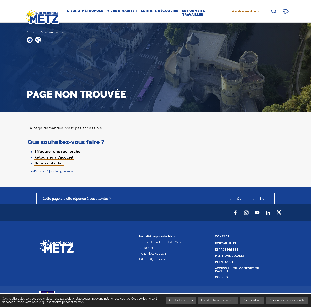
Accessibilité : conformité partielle (237, 270)
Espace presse (226, 249)
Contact (222, 236)
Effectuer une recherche (57, 151)
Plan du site (225, 262)
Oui (239, 199)
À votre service (244, 11)
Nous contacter (48, 163)
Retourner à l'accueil (54, 157)
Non (263, 199)
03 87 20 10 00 (156, 259)
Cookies (221, 277)
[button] (30, 40)
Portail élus (225, 243)
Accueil (32, 32)
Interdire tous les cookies (218, 300)
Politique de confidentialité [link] (287, 300)
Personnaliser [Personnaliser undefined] (252, 300)
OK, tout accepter (181, 300)
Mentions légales (230, 255)
